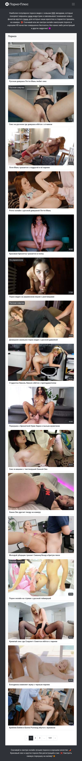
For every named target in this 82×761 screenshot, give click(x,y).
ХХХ (53, 13)
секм (30, 16)
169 (50, 738)
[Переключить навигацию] (73, 4)
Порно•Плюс (16, 4)
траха (25, 19)
